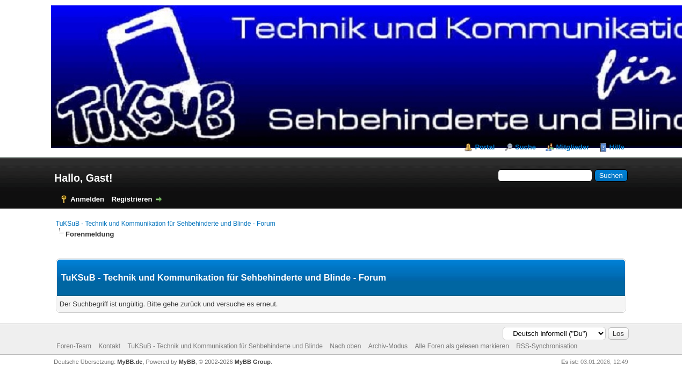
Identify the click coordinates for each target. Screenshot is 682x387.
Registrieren (132, 199)
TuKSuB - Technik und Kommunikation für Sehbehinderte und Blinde (225, 346)
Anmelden (87, 199)
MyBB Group (253, 362)
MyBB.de (129, 362)
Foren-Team (73, 346)
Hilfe (617, 147)
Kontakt (109, 346)
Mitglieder (572, 147)
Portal (485, 147)
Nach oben (345, 346)
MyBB (187, 362)
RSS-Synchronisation (546, 346)
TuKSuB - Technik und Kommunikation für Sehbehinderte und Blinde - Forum (165, 223)
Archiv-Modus (388, 346)
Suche (525, 147)
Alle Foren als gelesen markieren (462, 346)
